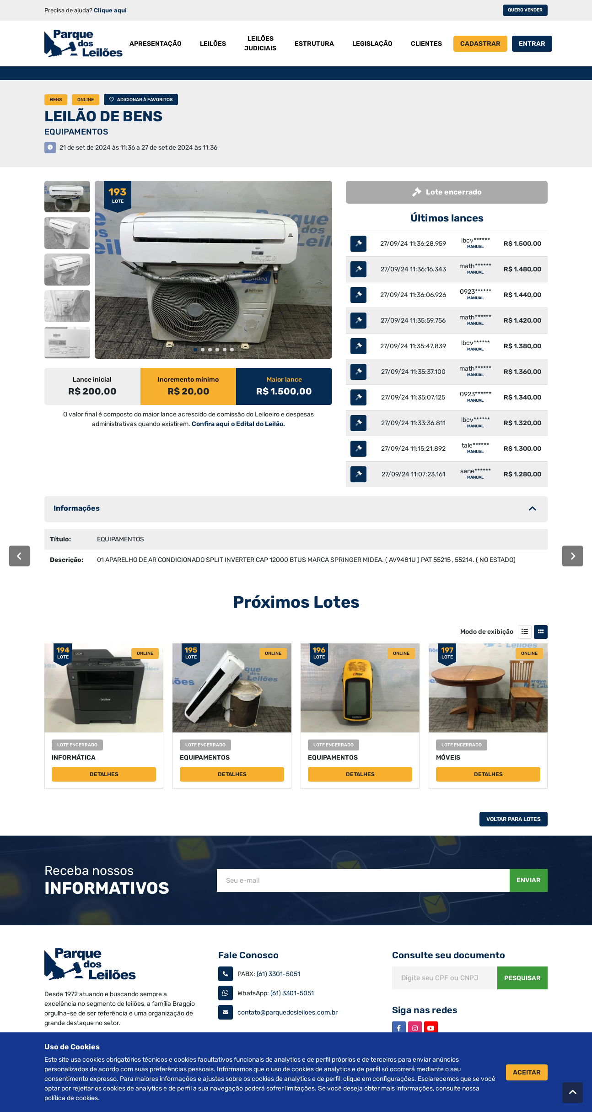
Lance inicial (92, 379)
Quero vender (525, 10)
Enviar (529, 880)
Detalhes (104, 774)
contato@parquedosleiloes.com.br (287, 1012)
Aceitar (527, 1072)
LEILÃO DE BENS (103, 116)
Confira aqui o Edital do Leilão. (238, 424)
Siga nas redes (424, 1009)
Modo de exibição (486, 632)
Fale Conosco (248, 955)
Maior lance (284, 379)
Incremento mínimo (188, 379)
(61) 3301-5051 (278, 974)
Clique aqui (110, 10)
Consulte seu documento (448, 955)
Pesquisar (522, 978)
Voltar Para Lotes (513, 819)
